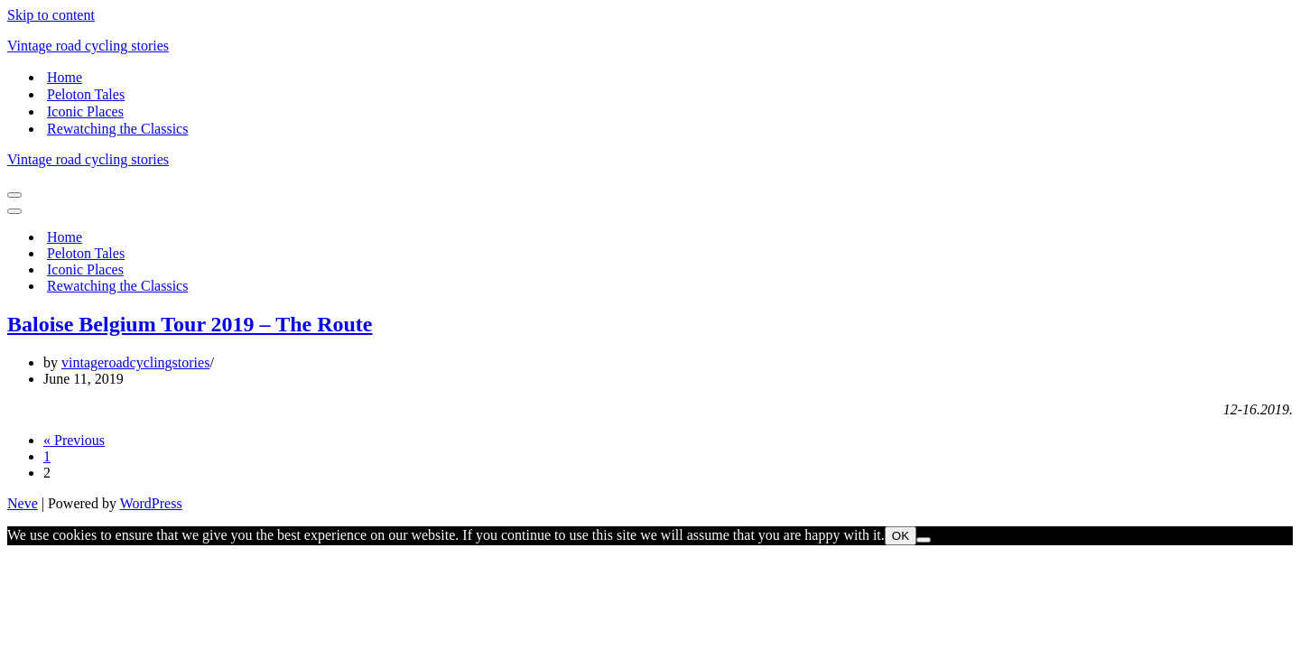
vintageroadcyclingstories (135, 362)
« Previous (74, 440)
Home (64, 77)
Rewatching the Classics (117, 128)
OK (900, 536)
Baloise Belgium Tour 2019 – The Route (190, 324)
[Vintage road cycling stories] (650, 46)
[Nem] (923, 540)
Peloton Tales (86, 94)
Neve (22, 503)
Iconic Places (85, 111)
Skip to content (51, 15)
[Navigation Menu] (14, 195)
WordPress (151, 503)
